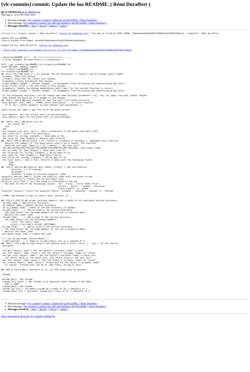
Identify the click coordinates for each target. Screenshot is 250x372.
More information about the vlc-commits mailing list (28, 369)
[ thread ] (42, 26)
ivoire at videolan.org (73, 33)
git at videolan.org (31, 12)
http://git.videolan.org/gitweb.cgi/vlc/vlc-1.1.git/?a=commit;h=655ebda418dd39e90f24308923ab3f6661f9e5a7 (68, 53)
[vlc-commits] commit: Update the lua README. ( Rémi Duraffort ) (62, 20)
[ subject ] (53, 26)
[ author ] (63, 26)
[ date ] (33, 26)
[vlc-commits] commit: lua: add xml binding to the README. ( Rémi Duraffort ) (65, 23)
